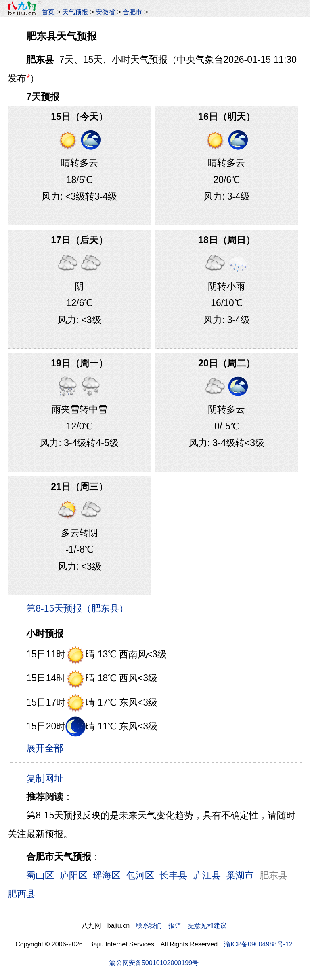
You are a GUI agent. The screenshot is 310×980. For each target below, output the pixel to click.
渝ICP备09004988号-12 (258, 944)
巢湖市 (240, 875)
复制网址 (47, 778)
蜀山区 (40, 875)
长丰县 (173, 875)
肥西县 (22, 894)
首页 (48, 11)
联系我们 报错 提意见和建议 (181, 925)
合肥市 (132, 11)
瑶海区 (107, 875)
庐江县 (207, 875)
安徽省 (105, 11)
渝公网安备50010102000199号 (154, 962)
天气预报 (75, 11)
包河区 (140, 875)
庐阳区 (74, 875)
